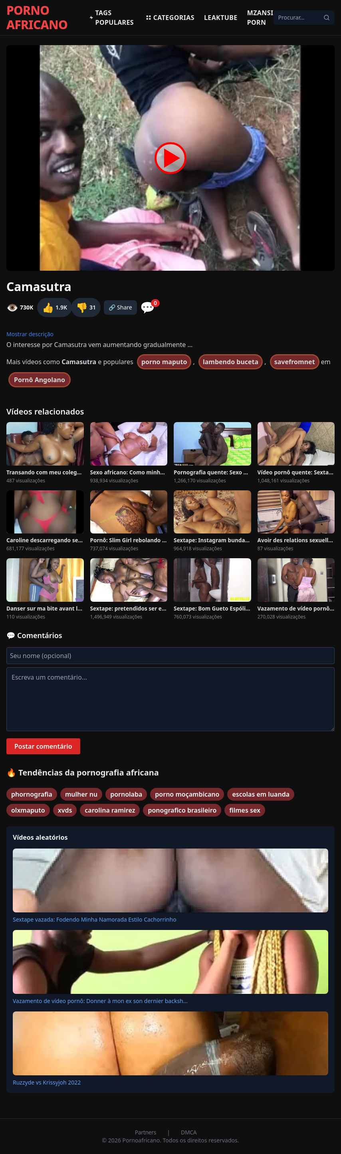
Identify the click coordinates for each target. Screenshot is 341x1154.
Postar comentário (43, 746)
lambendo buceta (230, 361)
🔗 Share (120, 307)
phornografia (31, 794)
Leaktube (221, 17)
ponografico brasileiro (182, 810)
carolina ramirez (110, 810)
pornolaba (126, 794)
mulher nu (81, 794)
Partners (146, 1132)
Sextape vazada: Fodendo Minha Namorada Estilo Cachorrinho (94, 919)
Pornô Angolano (39, 379)
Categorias (169, 17)
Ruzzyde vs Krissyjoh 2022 (47, 1082)
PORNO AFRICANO (36, 17)
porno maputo (164, 361)
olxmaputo (28, 810)
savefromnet (294, 361)
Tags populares (111, 17)
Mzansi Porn (260, 17)
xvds (65, 810)
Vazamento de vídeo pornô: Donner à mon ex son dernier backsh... (100, 1001)
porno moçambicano (187, 794)
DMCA (188, 1132)
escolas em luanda (260, 794)
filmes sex (244, 810)
